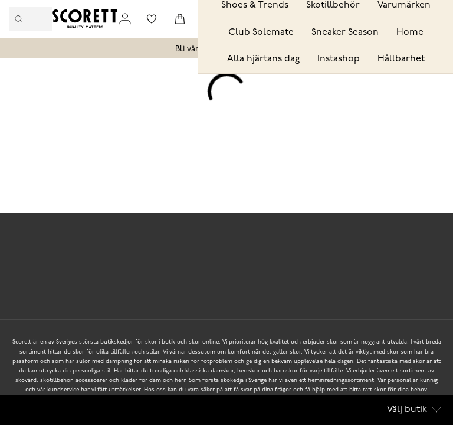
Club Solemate (261, 32)
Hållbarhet (401, 59)
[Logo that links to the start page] (84, 18)
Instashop (338, 59)
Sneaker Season (345, 32)
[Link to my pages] (125, 19)
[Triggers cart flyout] (180, 19)
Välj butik (414, 409)
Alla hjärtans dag (263, 59)
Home (410, 32)
